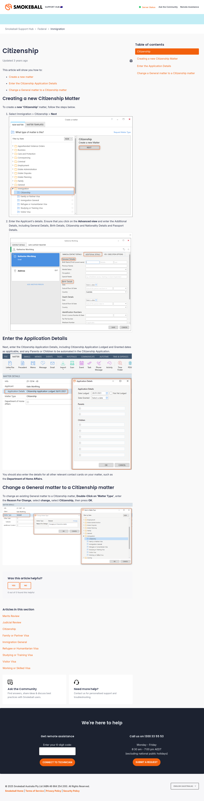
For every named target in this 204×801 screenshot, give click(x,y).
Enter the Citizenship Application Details (33, 83)
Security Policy (71, 790)
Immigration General (15, 642)
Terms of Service (34, 790)
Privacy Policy (53, 790)
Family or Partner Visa (16, 635)
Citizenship (9, 629)
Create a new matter (21, 76)
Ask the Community (168, 7)
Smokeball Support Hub (19, 29)
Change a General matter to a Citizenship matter (38, 90)
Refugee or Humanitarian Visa (20, 648)
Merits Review (11, 616)
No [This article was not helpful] (25, 585)
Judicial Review (12, 622)
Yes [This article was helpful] (13, 585)
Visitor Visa (9, 661)
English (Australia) (183, 786)
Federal (42, 29)
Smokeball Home (14, 790)
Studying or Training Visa (18, 655)
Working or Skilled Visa (16, 668)
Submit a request (147, 762)
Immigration (58, 29)
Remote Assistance (189, 7)
